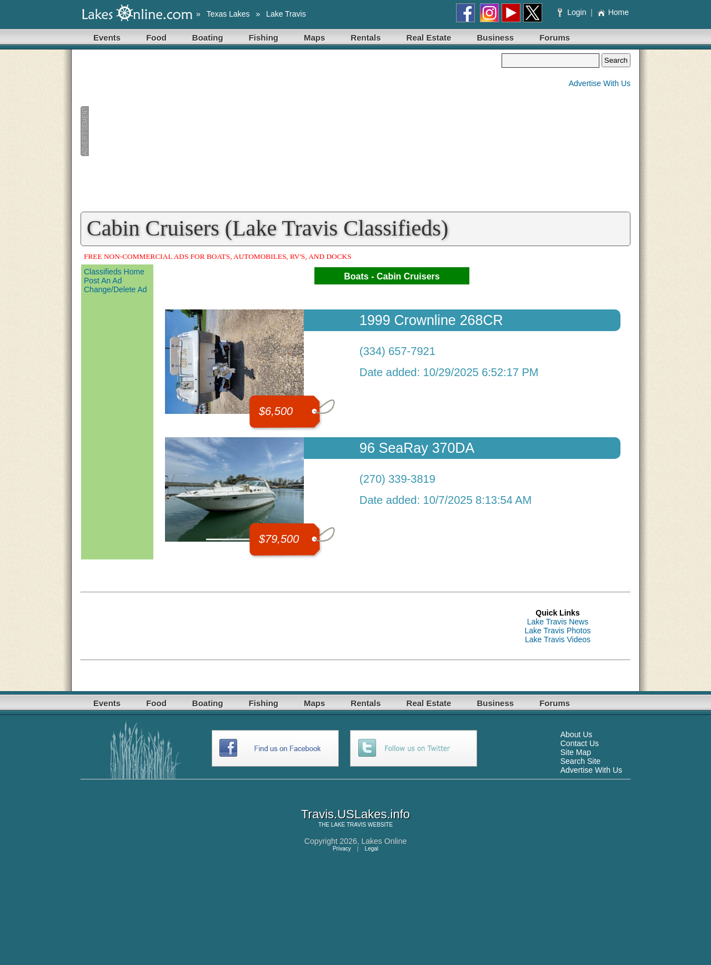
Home (613, 12)
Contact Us (579, 743)
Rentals (365, 37)
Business (495, 37)
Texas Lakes (228, 13)
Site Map (575, 752)
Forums (554, 37)
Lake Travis (286, 13)
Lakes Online (384, 841)
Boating (207, 37)
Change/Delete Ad (115, 289)
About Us (576, 734)
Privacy (342, 849)
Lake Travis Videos (557, 639)
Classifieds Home (114, 271)
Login (573, 12)
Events (107, 37)
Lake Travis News (557, 621)
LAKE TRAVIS (349, 825)
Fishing (263, 37)
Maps (314, 37)
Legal (371, 849)
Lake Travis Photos (557, 630)
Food (156, 37)
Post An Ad (103, 280)
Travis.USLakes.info (355, 814)
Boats (356, 276)
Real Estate (429, 37)
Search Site (580, 761)
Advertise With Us (599, 83)
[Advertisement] (291, 131)
